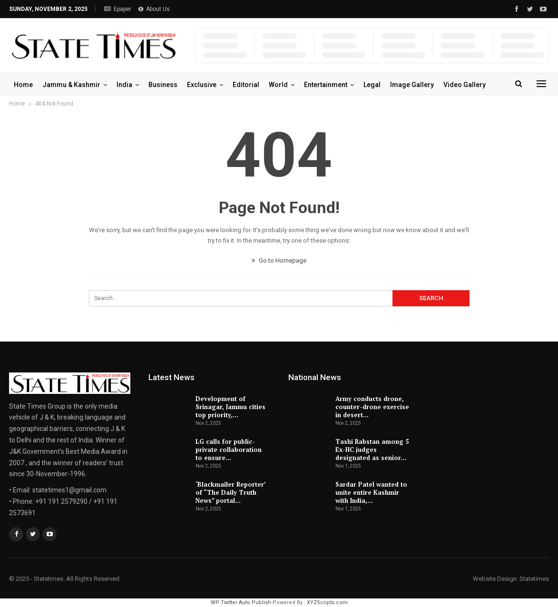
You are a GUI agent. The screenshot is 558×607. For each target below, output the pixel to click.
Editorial (246, 84)
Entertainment (325, 84)
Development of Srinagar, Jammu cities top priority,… (230, 406)
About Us (154, 9)
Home (23, 84)
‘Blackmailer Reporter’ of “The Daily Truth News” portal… (230, 492)
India (124, 84)
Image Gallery (412, 84)
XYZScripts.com (327, 602)
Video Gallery (464, 84)
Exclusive (201, 84)
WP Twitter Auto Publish (241, 602)
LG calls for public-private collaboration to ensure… (229, 449)
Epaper (117, 9)
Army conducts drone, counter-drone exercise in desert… (372, 406)
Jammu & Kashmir (71, 84)
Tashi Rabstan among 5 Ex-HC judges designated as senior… (372, 449)
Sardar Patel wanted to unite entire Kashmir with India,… (371, 492)
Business (162, 84)
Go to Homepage (279, 260)
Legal (372, 84)
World (278, 84)
